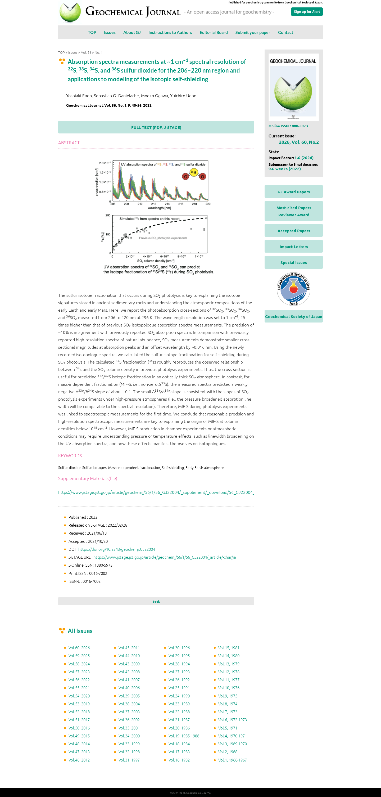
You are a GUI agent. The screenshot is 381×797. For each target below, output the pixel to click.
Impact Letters (294, 246)
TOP (92, 32)
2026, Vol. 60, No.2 (299, 142)
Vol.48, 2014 (79, 743)
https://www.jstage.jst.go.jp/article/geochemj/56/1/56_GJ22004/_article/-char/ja (164, 557)
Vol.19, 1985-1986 (184, 735)
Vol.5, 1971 (227, 728)
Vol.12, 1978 (228, 671)
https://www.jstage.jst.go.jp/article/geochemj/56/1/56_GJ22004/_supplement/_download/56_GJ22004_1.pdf (161, 492)
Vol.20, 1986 (179, 728)
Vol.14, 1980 (228, 655)
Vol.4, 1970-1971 (232, 735)
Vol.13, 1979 (228, 663)
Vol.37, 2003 (129, 711)
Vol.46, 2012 (79, 760)
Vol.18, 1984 (179, 743)
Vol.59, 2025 (79, 655)
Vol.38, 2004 (129, 703)
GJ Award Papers (294, 191)
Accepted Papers (294, 230)
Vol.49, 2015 (79, 735)
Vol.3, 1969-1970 (232, 743)
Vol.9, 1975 (227, 696)
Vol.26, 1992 (179, 679)
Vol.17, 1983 (179, 751)
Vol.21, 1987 (179, 719)
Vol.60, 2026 (79, 647)
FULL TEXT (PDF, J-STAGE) (156, 127)
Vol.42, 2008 (129, 671)
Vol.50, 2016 (79, 728)
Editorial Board (214, 32)
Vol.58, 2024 (79, 663)
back (156, 601)
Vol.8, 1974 (227, 703)
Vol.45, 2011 (129, 647)
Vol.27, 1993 (179, 671)
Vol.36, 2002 (129, 719)
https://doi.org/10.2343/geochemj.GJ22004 (116, 549)
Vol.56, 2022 (79, 679)
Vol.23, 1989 (179, 703)
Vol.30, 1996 (179, 647)
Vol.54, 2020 (79, 696)
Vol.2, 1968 (227, 751)
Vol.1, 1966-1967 (232, 760)
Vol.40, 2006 (129, 687)
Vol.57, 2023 (79, 671)
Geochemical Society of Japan (293, 316)
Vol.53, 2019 (79, 703)
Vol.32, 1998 (129, 751)
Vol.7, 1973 (227, 711)
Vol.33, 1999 (129, 743)
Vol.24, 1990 (179, 696)
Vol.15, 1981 (228, 647)
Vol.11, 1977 (228, 679)
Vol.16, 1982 (179, 760)
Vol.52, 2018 (79, 711)
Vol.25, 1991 (179, 687)
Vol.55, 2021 (79, 687)
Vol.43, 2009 (129, 663)
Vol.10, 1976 (228, 687)
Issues (110, 32)
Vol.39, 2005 (129, 696)
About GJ (132, 32)
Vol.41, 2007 (129, 679)
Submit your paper (252, 32)
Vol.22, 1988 (179, 711)
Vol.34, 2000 (129, 735)
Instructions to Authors (170, 32)
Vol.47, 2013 (79, 751)
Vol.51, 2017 (79, 719)
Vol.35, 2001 (129, 728)
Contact (285, 32)
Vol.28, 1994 (179, 663)
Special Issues (293, 262)
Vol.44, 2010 (129, 655)
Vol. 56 (86, 52)
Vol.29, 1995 (179, 655)
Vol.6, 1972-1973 (232, 719)
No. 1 (99, 52)
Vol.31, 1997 (129, 760)
